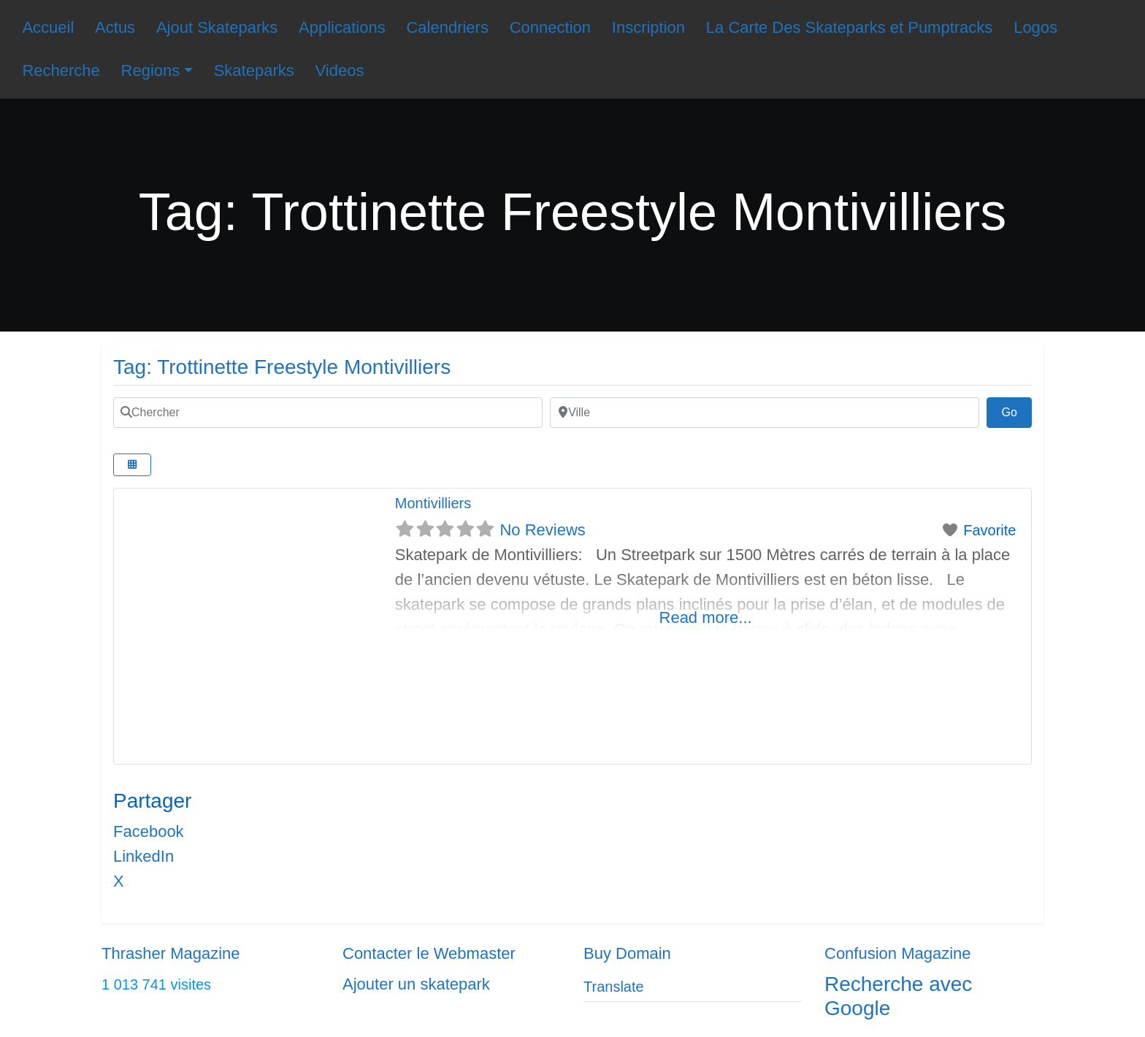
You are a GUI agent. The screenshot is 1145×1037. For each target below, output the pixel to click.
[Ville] (764, 412)
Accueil (48, 27)
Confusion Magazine (897, 953)
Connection (550, 27)
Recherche (60, 70)
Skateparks (254, 70)
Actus (115, 27)
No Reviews (542, 530)
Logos (1035, 27)
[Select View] (132, 465)
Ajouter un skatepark (416, 984)
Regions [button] (150, 70)
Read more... (705, 617)
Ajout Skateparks (216, 27)
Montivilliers (433, 503)
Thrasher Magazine (171, 953)
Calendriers (447, 27)
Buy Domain (627, 953)
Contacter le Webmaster (429, 953)
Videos (339, 70)
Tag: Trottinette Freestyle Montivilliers (282, 367)
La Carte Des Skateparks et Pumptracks (849, 27)
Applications (342, 27)
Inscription (648, 27)
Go (1016, 410)
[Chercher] (328, 412)
